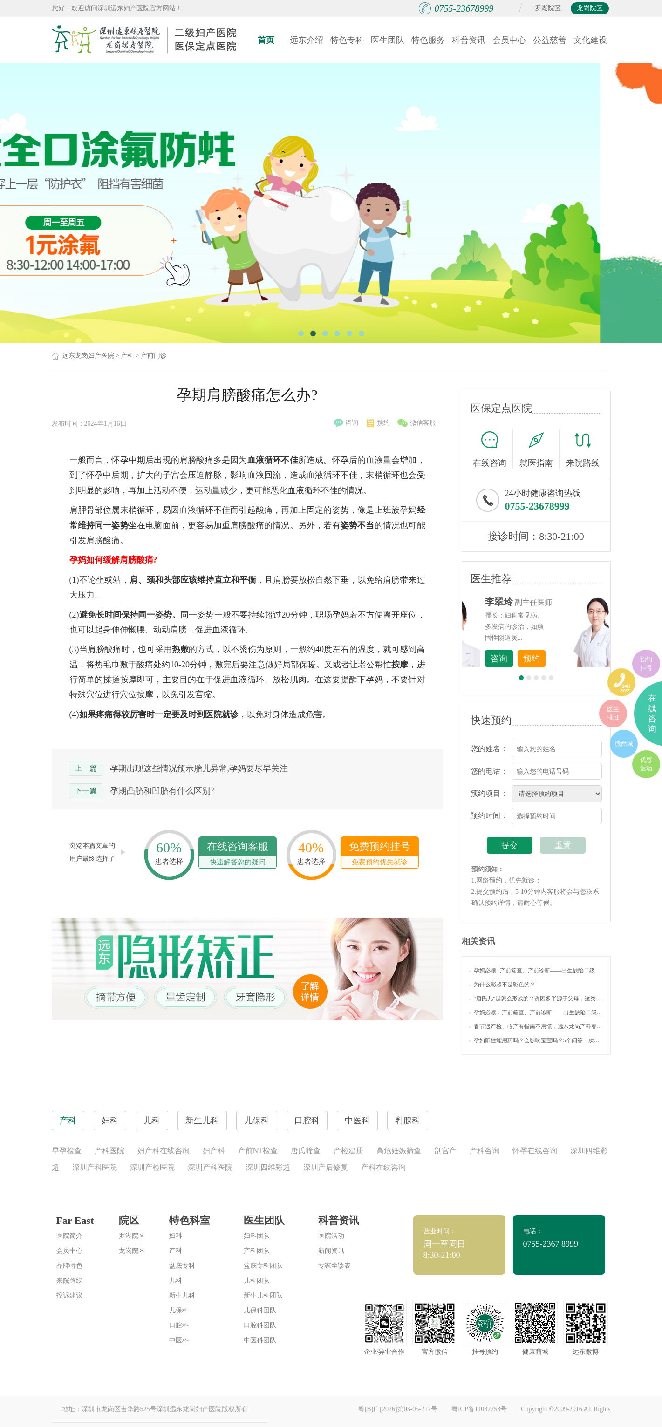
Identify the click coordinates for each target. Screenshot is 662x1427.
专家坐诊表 (334, 1265)
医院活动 (331, 1235)
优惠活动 (646, 764)
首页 (266, 40)
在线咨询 (493, 449)
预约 (378, 423)
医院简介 (69, 1235)
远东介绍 (306, 40)
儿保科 (179, 1310)
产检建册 (348, 1151)
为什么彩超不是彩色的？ (502, 984)
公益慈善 (549, 40)
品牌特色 (69, 1265)
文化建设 (590, 40)
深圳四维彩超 (268, 1167)
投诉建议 (69, 1295)
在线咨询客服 (237, 854)
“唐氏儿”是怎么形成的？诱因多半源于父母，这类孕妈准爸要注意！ (536, 998)
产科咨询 (484, 1151)
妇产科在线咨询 (163, 1151)
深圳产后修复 (325, 1167)
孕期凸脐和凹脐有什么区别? (162, 790)
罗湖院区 (548, 8)
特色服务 (428, 40)
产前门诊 (154, 355)
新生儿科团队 (263, 1295)
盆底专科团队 (263, 1265)
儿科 (175, 1280)
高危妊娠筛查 (398, 1151)
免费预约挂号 (379, 854)
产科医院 (109, 1151)
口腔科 (179, 1325)
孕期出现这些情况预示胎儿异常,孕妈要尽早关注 (199, 768)
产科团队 (257, 1250)
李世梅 (551, 602)
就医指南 (539, 449)
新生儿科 (182, 1295)
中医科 (179, 1340)
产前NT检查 (258, 1151)
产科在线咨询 (383, 1167)
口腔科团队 (260, 1325)
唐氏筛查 (306, 1151)
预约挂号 (646, 663)
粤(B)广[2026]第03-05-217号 (397, 1409)
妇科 (175, 1235)
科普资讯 (468, 40)
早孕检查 (67, 1151)
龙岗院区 (590, 8)
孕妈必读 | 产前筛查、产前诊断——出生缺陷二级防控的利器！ (536, 970)
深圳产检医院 (152, 1167)
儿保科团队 (260, 1310)
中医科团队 (260, 1340)
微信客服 (416, 423)
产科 (127, 355)
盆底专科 (182, 1265)
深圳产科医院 (94, 1167)
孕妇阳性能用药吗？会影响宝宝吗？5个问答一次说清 (536, 1040)
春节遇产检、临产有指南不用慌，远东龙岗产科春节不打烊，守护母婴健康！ (536, 1026)
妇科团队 (257, 1235)
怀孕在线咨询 (534, 1151)
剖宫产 (445, 1151)
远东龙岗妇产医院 (88, 355)
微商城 (624, 743)
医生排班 (613, 713)
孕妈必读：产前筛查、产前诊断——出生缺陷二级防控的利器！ (536, 1012)
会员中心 (509, 40)
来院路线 (583, 450)
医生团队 (387, 40)
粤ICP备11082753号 (479, 1409)
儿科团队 (257, 1280)
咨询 (346, 423)
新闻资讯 (331, 1250)
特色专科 (347, 40)
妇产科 (214, 1151)
